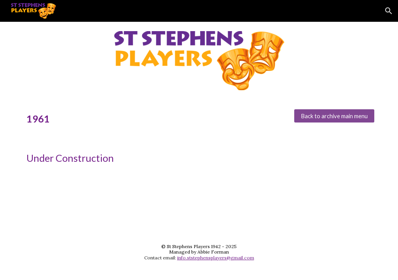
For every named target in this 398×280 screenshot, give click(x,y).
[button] (388, 11)
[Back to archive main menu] (334, 116)
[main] (154, 119)
